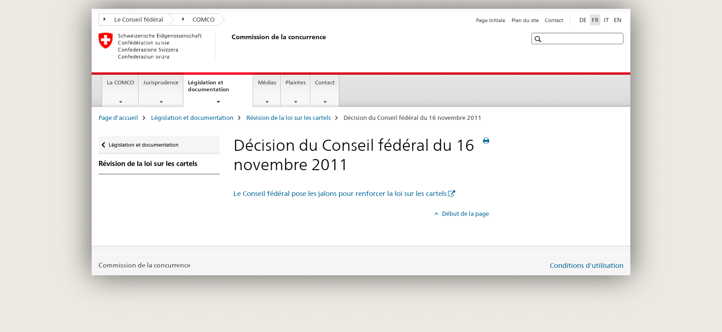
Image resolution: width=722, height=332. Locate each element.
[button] (539, 39)
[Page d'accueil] (230, 46)
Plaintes (295, 82)
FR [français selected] (595, 20)
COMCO (198, 19)
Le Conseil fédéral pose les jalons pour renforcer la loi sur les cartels (340, 193)
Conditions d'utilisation (586, 265)
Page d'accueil (118, 117)
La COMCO (120, 82)
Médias (267, 82)
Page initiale (490, 20)
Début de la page (465, 213)
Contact (554, 20)
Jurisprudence (161, 82)
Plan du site (525, 20)
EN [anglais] (618, 20)
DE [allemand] (583, 20)
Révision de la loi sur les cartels (288, 117)
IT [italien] (606, 20)
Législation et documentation (218, 89)
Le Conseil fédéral (133, 19)
